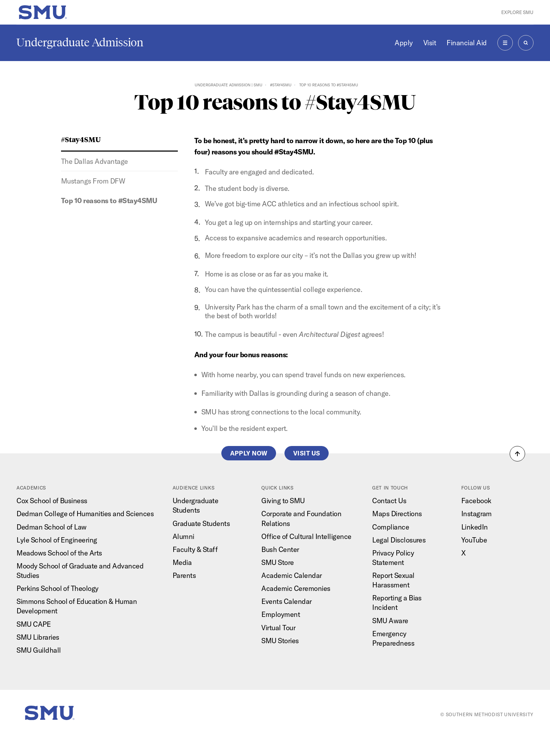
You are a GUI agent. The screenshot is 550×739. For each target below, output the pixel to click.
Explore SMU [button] (517, 12)
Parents (184, 575)
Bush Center (280, 549)
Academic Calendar (291, 575)
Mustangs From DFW (93, 181)
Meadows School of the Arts (59, 552)
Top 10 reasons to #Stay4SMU (109, 200)
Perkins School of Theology (57, 588)
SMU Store (277, 562)
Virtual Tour (278, 627)
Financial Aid (467, 42)
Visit (429, 42)
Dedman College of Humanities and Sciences (85, 513)
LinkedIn (474, 526)
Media (182, 562)
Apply (404, 42)
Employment (280, 614)
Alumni (183, 536)
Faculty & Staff (195, 549)
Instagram (476, 513)
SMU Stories (280, 640)
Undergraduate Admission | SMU (228, 84)
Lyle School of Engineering (56, 539)
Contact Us (389, 500)
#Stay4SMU (280, 84)
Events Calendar (286, 601)
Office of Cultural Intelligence (306, 536)
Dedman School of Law (51, 526)
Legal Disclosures (398, 539)
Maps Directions (397, 513)
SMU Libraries (37, 637)
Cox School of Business (51, 500)
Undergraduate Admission (79, 42)
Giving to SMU (282, 500)
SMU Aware (390, 620)
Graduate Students (201, 523)
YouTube (474, 539)
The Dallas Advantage (94, 161)
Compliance (390, 526)
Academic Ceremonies (295, 588)
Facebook (476, 500)
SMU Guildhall (38, 650)
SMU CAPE (33, 624)
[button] (517, 453)
